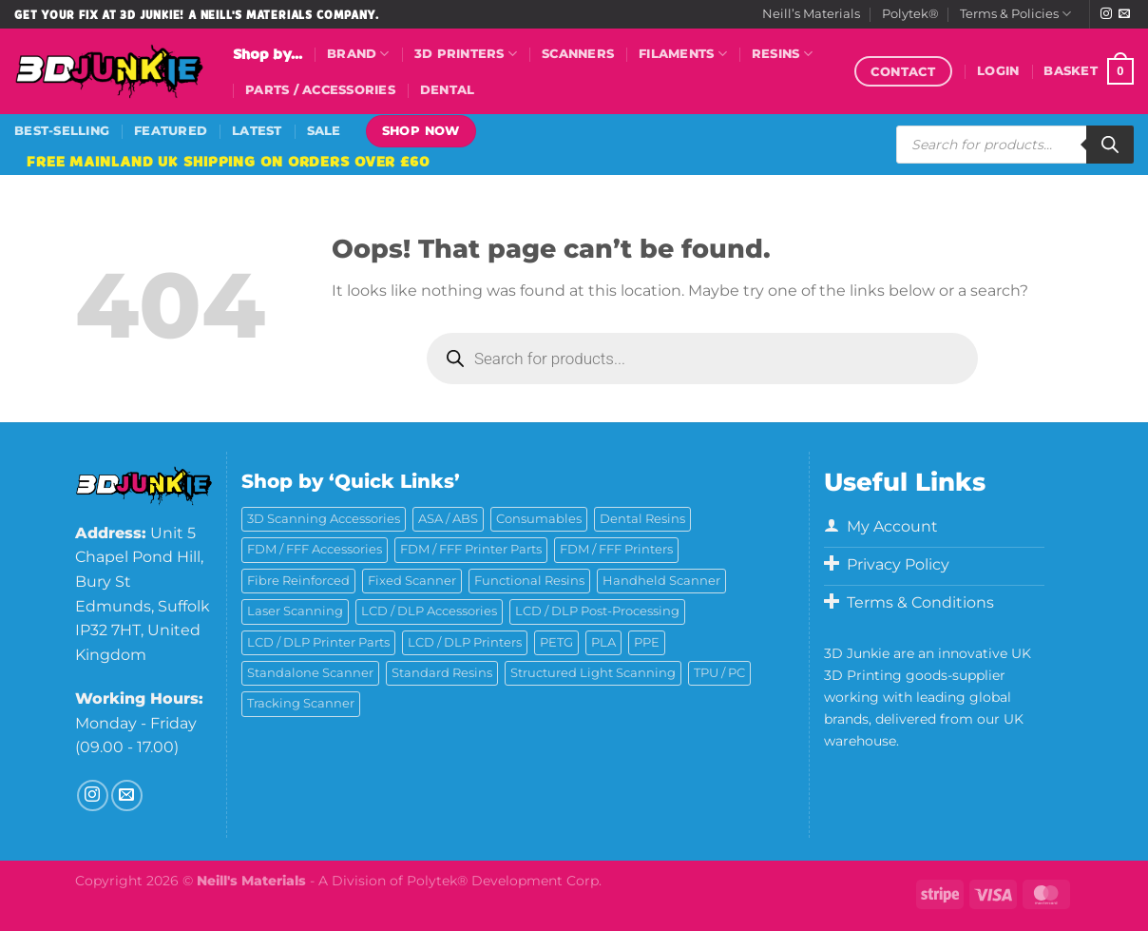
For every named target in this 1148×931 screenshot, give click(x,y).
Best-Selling (61, 131)
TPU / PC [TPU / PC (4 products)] (719, 673)
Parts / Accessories (320, 90)
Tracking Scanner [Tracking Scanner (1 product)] (300, 703)
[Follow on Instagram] (1106, 14)
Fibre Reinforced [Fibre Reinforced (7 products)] (298, 580)
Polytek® (910, 14)
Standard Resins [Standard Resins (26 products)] (442, 673)
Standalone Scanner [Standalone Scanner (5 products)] (310, 673)
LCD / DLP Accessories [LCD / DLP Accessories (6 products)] (429, 611)
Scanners (578, 54)
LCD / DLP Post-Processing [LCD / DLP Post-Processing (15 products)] (597, 611)
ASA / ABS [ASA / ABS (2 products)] (448, 519)
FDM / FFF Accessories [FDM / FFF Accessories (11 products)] (314, 549)
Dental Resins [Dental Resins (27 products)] (642, 519)
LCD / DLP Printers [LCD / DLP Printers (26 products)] (465, 642)
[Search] (1110, 145)
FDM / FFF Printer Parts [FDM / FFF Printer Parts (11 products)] (471, 549)
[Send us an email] (1124, 14)
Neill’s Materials (811, 14)
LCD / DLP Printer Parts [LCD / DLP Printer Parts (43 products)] (318, 642)
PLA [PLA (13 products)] (603, 642)
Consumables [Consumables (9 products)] (539, 519)
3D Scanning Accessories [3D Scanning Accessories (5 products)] (323, 519)
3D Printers (465, 54)
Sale (324, 131)
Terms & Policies (1015, 14)
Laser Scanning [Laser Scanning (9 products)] (295, 611)
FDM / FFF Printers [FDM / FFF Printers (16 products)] (616, 549)
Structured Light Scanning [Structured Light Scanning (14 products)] (593, 673)
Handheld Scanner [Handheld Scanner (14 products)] (661, 580)
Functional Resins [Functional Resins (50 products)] (529, 580)
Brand (358, 54)
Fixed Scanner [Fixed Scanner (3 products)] (412, 580)
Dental (447, 90)
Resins (782, 54)
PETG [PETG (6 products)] (556, 642)
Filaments (683, 54)
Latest (257, 131)
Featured (170, 131)
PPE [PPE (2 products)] (647, 642)
